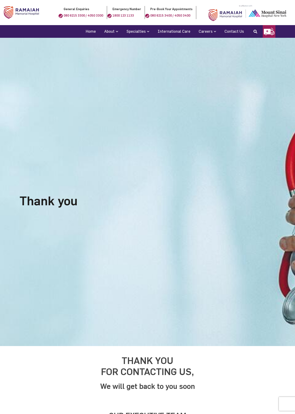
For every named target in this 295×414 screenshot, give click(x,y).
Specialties (136, 31)
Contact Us (234, 31)
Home (91, 31)
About (109, 31)
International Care (174, 31)
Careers (205, 31)
